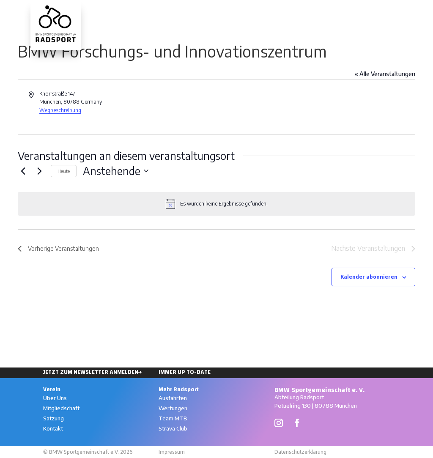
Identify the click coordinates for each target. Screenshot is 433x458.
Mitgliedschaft (61, 408)
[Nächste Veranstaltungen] (39, 171)
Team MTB (173, 418)
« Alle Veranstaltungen (385, 73)
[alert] (216, 204)
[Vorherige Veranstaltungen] (23, 171)
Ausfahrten (324, 11)
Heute (64, 171)
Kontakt (53, 428)
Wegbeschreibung (60, 110)
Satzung (53, 418)
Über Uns (55, 398)
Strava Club (173, 428)
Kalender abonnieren (368, 277)
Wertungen (372, 11)
